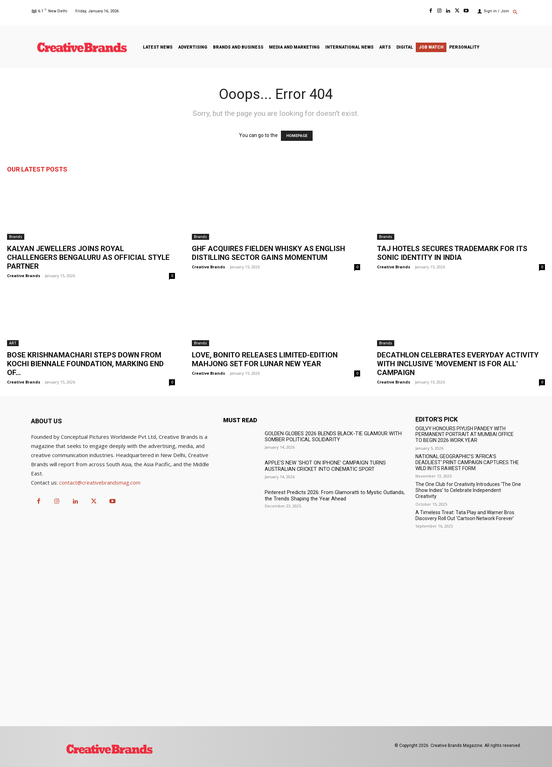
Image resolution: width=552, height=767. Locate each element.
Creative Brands (23, 275)
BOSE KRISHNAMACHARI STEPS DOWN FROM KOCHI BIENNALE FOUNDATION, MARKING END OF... (85, 364)
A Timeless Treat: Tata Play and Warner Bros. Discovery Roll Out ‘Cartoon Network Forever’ (465, 515)
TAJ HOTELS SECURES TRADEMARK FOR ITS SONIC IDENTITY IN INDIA (452, 253)
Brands (15, 236)
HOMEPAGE (296, 135)
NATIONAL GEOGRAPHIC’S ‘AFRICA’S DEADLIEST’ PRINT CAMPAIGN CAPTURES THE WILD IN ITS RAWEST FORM (467, 462)
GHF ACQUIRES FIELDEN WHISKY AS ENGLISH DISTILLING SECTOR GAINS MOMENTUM (268, 253)
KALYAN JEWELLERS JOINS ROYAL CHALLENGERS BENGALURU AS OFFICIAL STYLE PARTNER (88, 257)
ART (13, 343)
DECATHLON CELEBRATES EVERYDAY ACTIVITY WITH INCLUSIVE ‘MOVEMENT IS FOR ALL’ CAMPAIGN (458, 364)
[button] (515, 13)
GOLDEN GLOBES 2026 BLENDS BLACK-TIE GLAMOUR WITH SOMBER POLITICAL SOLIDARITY (330, 436)
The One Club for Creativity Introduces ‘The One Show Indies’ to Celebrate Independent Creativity (468, 490)
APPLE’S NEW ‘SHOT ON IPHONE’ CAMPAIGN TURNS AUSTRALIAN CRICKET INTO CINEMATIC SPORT (322, 466)
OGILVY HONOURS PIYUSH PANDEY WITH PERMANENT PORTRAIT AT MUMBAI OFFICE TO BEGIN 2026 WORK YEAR (464, 434)
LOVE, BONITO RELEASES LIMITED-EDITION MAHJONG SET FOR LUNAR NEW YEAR (265, 359)
